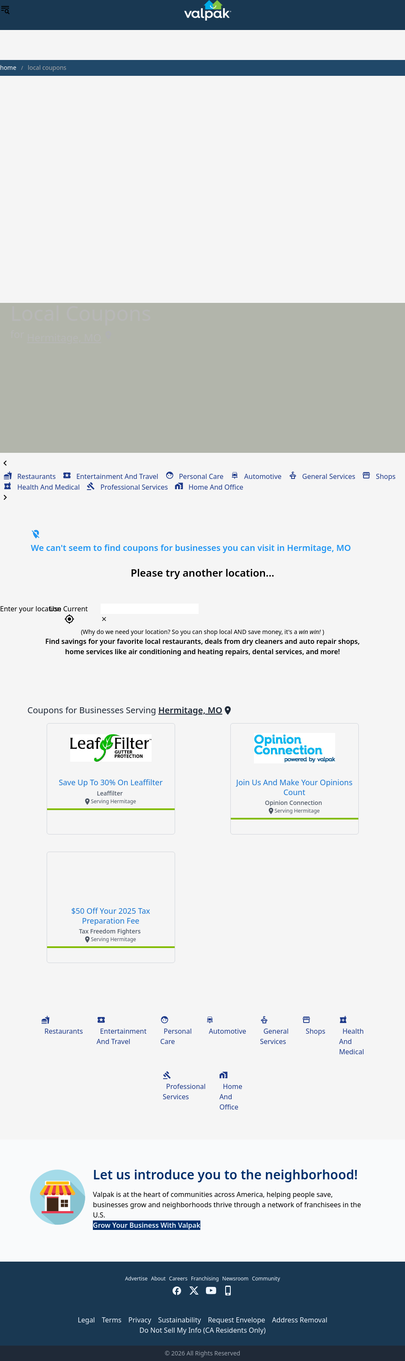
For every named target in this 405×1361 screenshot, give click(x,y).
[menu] (5, 10)
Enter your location (30, 608)
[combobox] (231, 608)
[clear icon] (104, 619)
